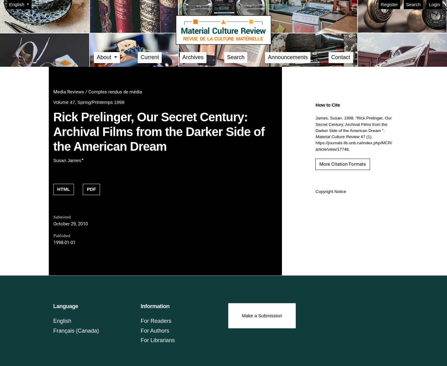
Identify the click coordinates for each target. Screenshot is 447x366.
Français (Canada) (76, 331)
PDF (91, 189)
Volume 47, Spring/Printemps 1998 (89, 102)
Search (413, 4)
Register (389, 4)
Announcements (288, 57)
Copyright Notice (330, 191)
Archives (193, 57)
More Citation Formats (342, 164)
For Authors (155, 331)
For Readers (156, 321)
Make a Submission (262, 315)
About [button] (105, 57)
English (20, 4)
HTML (63, 189)
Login (434, 4)
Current (150, 57)
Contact (340, 57)
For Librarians (158, 340)
